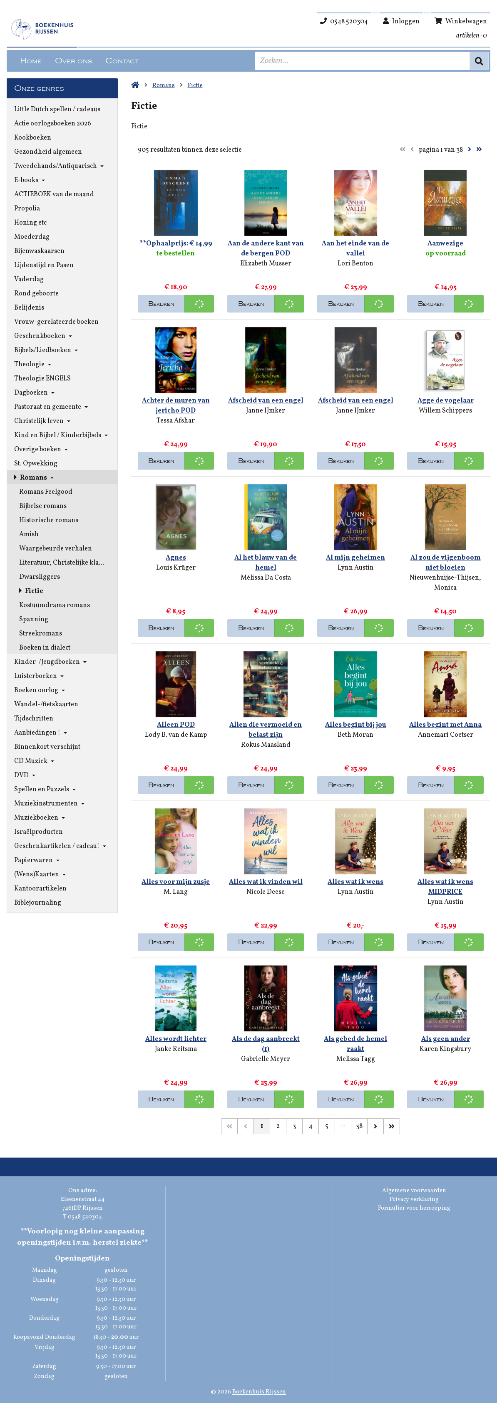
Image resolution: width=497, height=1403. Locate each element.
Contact (122, 60)
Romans (163, 86)
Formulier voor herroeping (414, 1208)
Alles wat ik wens (355, 882)
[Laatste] (391, 1126)
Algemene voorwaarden (414, 1191)
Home (31, 60)
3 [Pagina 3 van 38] (294, 1126)
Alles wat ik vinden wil (266, 882)
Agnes (176, 558)
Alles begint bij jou (355, 725)
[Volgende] (375, 1126)
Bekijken (161, 304)
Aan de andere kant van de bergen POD (266, 248)
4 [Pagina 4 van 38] (311, 1126)
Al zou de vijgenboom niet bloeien (445, 563)
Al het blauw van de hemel (265, 563)
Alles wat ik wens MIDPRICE (445, 887)
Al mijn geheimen (355, 558)
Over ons (73, 60)
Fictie (195, 86)
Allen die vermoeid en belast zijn (265, 730)
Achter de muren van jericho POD (176, 405)
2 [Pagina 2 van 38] (278, 1126)
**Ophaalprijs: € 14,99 (175, 243)
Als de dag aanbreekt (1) (266, 1044)
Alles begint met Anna (445, 725)
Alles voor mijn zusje (176, 882)
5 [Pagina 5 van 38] (326, 1126)
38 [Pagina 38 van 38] (359, 1126)
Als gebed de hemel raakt (355, 1044)
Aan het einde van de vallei (355, 248)
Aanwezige (445, 243)
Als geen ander (445, 1039)
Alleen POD (176, 725)
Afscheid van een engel (265, 400)
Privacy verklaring (414, 1199)
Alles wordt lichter (175, 1039)
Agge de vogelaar (445, 400)
